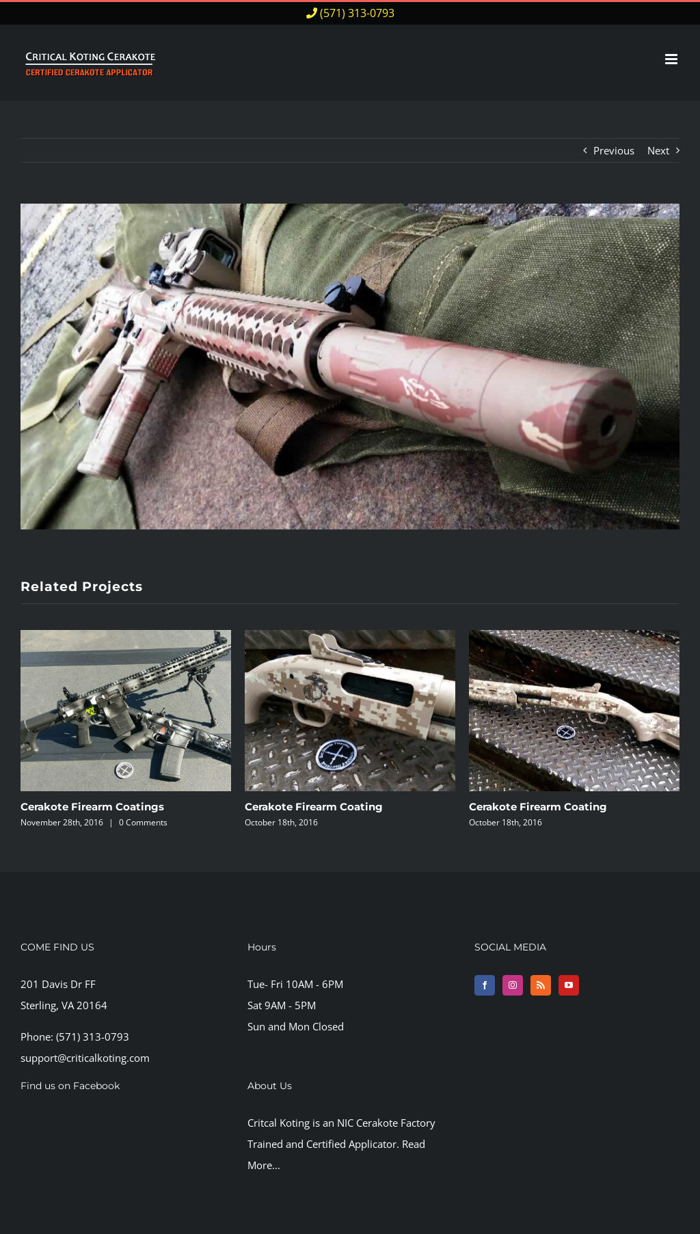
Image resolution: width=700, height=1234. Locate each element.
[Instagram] (512, 985)
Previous (613, 150)
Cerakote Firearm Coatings (92, 806)
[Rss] (540, 985)
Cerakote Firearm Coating (314, 806)
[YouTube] (568, 985)
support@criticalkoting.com (85, 1058)
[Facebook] (484, 985)
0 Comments (143, 822)
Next (658, 150)
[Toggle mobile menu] (672, 59)
